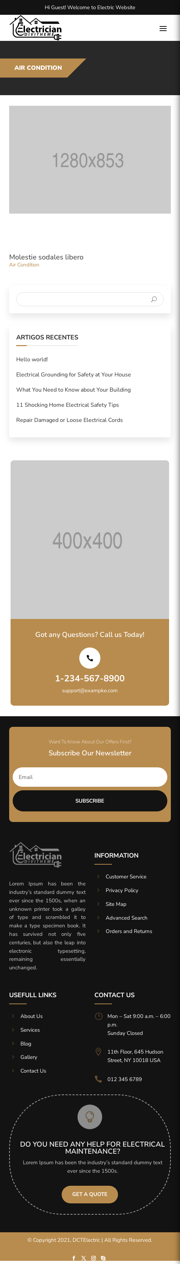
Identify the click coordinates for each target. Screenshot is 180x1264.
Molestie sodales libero (46, 257)
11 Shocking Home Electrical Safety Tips (67, 405)
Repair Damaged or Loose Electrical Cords (69, 420)
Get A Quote (89, 1194)
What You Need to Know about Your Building (73, 390)
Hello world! (32, 359)
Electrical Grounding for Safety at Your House (73, 375)
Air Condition (24, 264)
